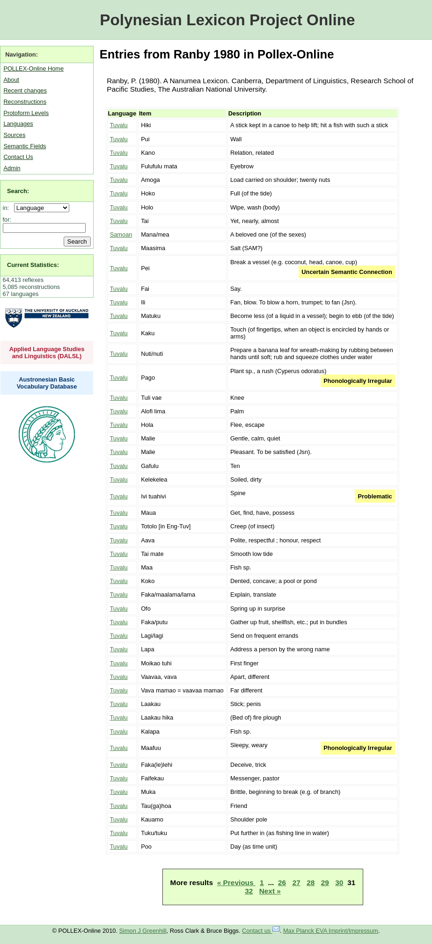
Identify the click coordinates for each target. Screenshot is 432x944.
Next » (270, 891)
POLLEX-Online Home (33, 68)
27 (296, 882)
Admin (11, 168)
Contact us (261, 930)
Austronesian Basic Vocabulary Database (47, 383)
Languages (18, 123)
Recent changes (24, 90)
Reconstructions (24, 101)
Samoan (121, 234)
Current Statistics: (33, 264)
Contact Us (18, 156)
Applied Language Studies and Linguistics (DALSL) (47, 353)
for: (7, 219)
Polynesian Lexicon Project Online (227, 20)
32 (249, 891)
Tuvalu (119, 125)
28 (311, 882)
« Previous (236, 882)
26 (282, 882)
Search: (18, 191)
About (11, 79)
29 (325, 882)
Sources (14, 134)
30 (339, 882)
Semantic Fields (24, 146)
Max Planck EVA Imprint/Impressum (330, 930)
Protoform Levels (26, 112)
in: (8, 207)
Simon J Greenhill (143, 930)
